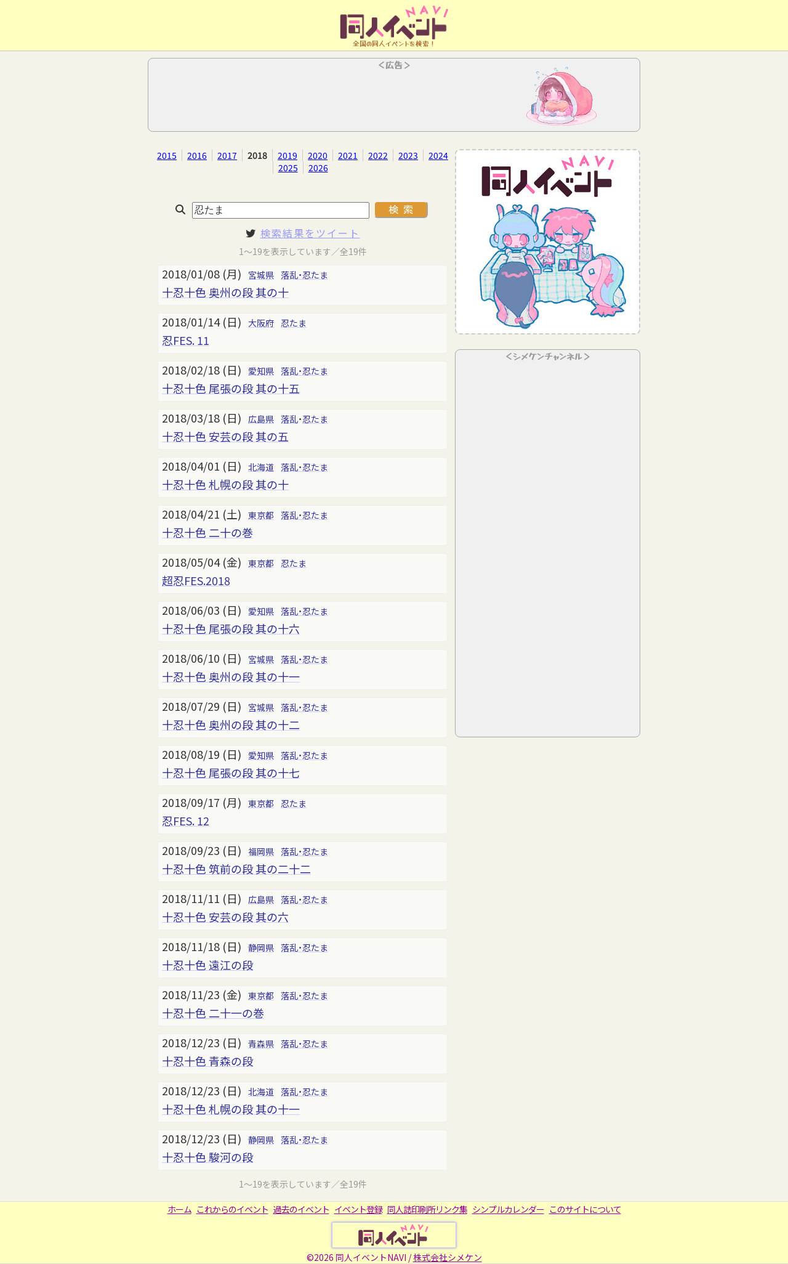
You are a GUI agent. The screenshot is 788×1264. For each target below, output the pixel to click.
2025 (288, 167)
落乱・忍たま (304, 275)
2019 (287, 155)
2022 (378, 155)
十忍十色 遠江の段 (207, 965)
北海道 (261, 467)
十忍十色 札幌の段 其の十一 (231, 1109)
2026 (318, 167)
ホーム (179, 1209)
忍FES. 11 (185, 340)
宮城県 (261, 275)
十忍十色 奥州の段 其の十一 (231, 676)
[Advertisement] (394, 98)
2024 (438, 155)
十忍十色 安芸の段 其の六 (225, 917)
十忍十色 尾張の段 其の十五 (231, 388)
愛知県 (261, 371)
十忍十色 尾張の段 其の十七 (231, 772)
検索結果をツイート (310, 232)
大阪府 (261, 323)
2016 (197, 155)
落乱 (289, 419)
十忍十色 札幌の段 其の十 (225, 484)
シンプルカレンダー (508, 1209)
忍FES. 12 (185, 820)
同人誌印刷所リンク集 (427, 1209)
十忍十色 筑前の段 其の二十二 (236, 869)
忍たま (294, 323)
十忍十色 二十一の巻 (213, 1013)
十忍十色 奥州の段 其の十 (225, 292)
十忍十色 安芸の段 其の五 (225, 436)
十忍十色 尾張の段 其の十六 (231, 628)
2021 (348, 155)
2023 (408, 155)
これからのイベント (232, 1209)
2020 (318, 155)
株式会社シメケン (447, 1257)
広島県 (261, 419)
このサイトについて (585, 1209)
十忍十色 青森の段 (207, 1061)
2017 (227, 155)
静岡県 (261, 947)
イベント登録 (358, 1209)
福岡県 (261, 851)
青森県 (261, 1043)
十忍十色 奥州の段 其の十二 (231, 724)
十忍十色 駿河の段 (207, 1157)
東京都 (261, 515)
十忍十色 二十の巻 (207, 532)
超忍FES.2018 (196, 580)
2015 (167, 155)
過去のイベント (301, 1209)
